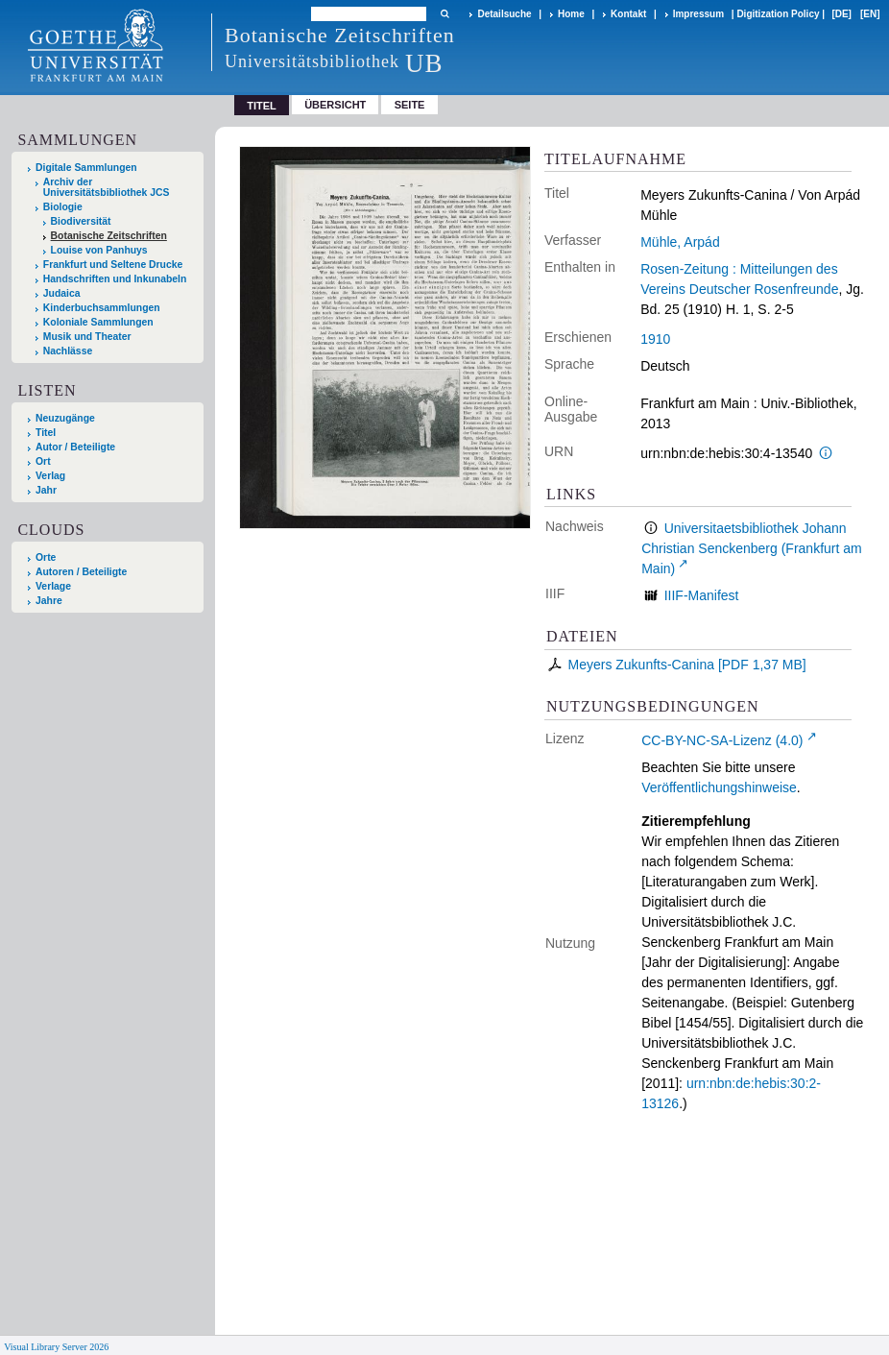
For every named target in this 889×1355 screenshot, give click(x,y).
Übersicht (335, 104)
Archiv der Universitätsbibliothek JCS (106, 187)
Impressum (698, 14)
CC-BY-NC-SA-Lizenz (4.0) (722, 740)
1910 (655, 339)
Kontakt (628, 14)
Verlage (53, 586)
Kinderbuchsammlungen (101, 307)
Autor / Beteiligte (75, 447)
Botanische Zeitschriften (109, 235)
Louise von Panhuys (99, 250)
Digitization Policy (777, 14)
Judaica (62, 293)
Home (571, 14)
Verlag (50, 476)
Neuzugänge (65, 418)
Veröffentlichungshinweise (719, 787)
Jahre (49, 600)
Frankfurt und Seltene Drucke (113, 264)
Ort (43, 461)
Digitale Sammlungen (86, 167)
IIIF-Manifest (701, 595)
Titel (46, 432)
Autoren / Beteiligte (81, 572)
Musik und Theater (87, 336)
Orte (46, 557)
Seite (410, 104)
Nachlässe (67, 351)
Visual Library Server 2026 (56, 1347)
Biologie (63, 207)
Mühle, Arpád (680, 242)
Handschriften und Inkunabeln (115, 279)
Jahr (46, 490)
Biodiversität (81, 221)
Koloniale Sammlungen (98, 322)
